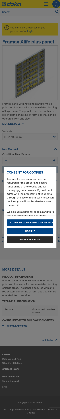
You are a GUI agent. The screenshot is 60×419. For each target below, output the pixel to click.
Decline (30, 231)
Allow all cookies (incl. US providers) (31, 222)
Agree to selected (30, 239)
